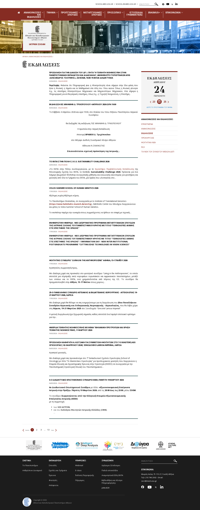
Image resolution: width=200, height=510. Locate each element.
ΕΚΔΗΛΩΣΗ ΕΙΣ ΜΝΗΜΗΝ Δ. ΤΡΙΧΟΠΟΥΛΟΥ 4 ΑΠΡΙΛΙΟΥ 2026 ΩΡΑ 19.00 (84, 104)
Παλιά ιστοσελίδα (110, 470)
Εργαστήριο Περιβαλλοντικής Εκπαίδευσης (114, 169)
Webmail (79, 465)
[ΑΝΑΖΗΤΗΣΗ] (149, 4)
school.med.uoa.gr (104, 4)
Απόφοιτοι (53, 485)
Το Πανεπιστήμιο (30, 465)
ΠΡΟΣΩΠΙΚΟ (114, 12)
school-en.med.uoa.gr (126, 4)
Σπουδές (53, 465)
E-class (78, 470)
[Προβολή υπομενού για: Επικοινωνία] (182, 12)
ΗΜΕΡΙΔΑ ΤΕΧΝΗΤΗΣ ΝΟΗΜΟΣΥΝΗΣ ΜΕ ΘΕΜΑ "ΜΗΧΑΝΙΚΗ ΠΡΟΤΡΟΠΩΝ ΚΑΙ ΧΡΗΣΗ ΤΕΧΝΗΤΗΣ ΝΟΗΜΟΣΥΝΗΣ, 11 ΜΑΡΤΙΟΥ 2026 (92, 329)
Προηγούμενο (30, 429)
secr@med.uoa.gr (149, 481)
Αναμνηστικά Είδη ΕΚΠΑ (112, 475)
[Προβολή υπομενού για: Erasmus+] (161, 12)
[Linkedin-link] (176, 4)
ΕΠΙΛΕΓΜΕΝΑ (147, 124)
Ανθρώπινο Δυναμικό (32, 470)
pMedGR (105, 488)
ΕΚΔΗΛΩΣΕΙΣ (147, 133)
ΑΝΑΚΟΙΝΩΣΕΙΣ (148, 128)
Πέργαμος (79, 480)
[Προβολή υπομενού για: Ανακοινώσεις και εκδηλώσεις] (42, 12)
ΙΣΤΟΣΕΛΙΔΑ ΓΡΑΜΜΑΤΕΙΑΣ (135, 13)
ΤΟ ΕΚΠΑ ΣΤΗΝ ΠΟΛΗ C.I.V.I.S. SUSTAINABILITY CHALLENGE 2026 (81, 161)
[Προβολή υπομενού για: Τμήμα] (56, 12)
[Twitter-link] (172, 4)
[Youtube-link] (167, 4)
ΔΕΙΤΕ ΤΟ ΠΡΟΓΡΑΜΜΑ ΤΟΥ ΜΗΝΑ (159, 107)
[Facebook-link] (163, 4)
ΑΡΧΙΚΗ (25, 56)
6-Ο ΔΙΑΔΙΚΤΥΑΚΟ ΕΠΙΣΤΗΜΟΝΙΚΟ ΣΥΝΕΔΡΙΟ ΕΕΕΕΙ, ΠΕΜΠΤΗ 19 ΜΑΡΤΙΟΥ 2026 (88, 379)
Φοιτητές (53, 480)
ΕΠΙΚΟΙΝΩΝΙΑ (173, 12)
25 (166, 101)
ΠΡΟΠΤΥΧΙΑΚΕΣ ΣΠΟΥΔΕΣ (69, 13)
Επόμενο (64, 429)
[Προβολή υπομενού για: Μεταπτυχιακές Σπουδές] (103, 12)
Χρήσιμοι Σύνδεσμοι (111, 465)
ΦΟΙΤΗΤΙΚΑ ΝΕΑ (148, 142)
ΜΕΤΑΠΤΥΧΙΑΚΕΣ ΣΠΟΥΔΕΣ (92, 13)
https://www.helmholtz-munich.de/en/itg (70, 204)
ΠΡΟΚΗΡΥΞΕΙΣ (147, 138)
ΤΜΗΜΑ (51, 12)
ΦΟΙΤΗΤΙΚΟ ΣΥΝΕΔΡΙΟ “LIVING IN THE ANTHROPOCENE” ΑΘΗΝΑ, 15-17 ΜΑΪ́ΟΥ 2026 (91, 260)
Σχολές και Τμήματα (58, 470)
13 (56, 429)
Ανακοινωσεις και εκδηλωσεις (40, 56)
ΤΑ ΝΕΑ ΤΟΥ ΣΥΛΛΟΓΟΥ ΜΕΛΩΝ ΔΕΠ (157, 151)
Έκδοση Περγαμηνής (84, 475)
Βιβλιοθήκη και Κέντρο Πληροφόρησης (112, 481)
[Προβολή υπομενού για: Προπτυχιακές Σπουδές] (79, 12)
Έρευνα (52, 475)
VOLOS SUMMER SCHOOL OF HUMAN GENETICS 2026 (75, 187)
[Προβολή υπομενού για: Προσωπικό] (122, 12)
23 (152, 101)
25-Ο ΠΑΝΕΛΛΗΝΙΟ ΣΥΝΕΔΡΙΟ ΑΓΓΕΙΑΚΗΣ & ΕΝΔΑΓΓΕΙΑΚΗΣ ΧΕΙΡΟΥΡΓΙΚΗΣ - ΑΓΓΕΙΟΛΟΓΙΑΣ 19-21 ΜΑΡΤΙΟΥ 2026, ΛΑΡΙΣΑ (86, 293)
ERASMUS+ (154, 12)
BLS (143, 147)
